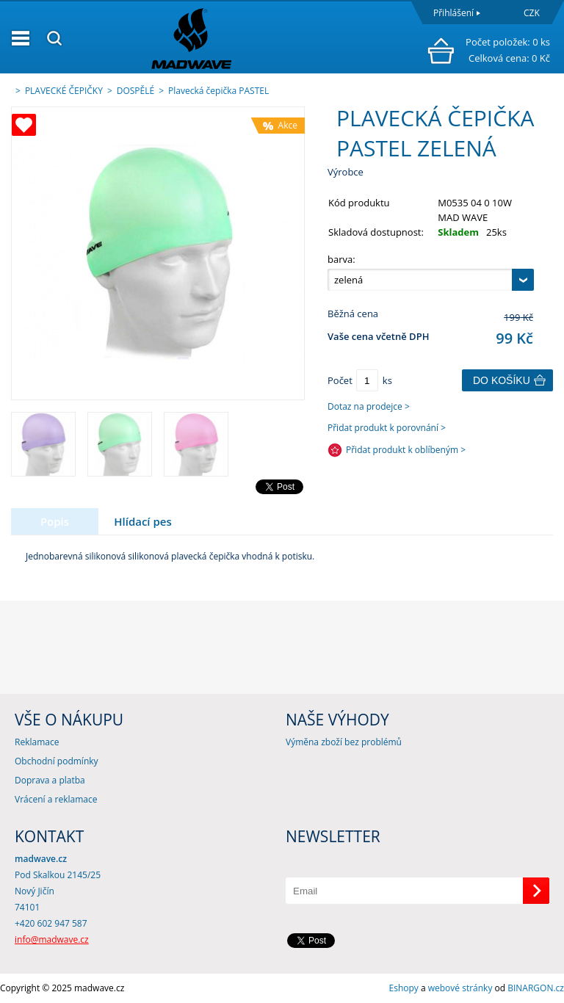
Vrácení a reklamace (56, 799)
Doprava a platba (50, 780)
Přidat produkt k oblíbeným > (406, 449)
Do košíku (501, 380)
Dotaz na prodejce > (369, 406)
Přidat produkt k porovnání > (387, 427)
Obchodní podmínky (56, 761)
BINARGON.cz (535, 988)
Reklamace (37, 742)
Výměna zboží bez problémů (344, 742)
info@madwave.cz (52, 939)
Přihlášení (453, 13)
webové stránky (460, 988)
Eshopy (404, 988)
